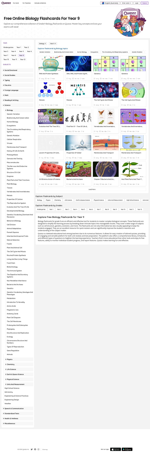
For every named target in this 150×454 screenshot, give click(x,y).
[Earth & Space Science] (82, 200)
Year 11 (14, 59)
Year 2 (26, 47)
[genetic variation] (45, 52)
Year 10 (6, 59)
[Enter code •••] (127, 3)
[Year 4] (75, 209)
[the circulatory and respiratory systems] (115, 52)
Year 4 (13, 51)
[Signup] (144, 3)
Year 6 (29, 51)
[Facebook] (35, 449)
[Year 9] (53, 43)
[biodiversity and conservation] (64, 52)
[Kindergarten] (41, 209)
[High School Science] (132, 200)
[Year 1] (51, 209)
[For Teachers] (26, 3)
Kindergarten (8, 47)
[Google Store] (127, 449)
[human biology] (82, 52)
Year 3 (6, 51)
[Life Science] (68, 200)
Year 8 (13, 55)
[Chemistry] (57, 200)
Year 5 (21, 51)
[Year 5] (83, 209)
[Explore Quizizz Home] (6, 3)
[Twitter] (32, 449)
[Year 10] (123, 209)
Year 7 (6, 55)
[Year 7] (98, 209)
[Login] (136, 3)
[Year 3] (67, 209)
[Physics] (48, 200)
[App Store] (115, 449)
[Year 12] (139, 209)
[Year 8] (106, 209)
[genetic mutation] (137, 52)
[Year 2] (59, 209)
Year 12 (22, 59)
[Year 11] (131, 209)
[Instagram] (38, 449)
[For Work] (15, 3)
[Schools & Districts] (40, 3)
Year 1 (19, 47)
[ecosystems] (94, 52)
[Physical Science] (98, 200)
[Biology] (42, 43)
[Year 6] (91, 209)
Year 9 (21, 55)
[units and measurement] (115, 200)
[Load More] (92, 189)
